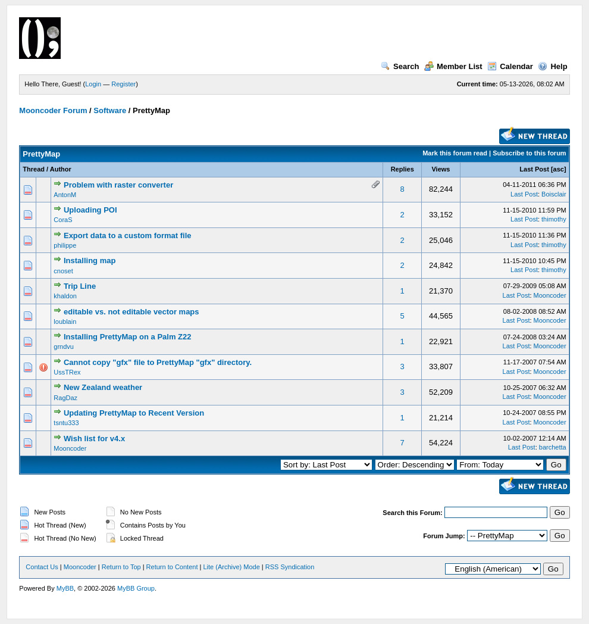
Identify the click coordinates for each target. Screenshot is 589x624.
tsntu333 (66, 422)
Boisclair (553, 194)
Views (440, 169)
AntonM (65, 194)
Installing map (89, 260)
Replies (402, 169)
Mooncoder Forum (53, 110)
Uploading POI (90, 209)
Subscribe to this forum (529, 153)
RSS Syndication (290, 566)
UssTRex (67, 372)
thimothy (553, 219)
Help (552, 66)
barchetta (552, 447)
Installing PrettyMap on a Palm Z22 (128, 336)
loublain (65, 321)
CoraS (63, 219)
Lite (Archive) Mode (231, 566)
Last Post (534, 169)
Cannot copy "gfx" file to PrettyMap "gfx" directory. (158, 362)
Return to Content (172, 566)
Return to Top (121, 566)
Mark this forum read (454, 153)
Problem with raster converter (118, 184)
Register (123, 84)
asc (558, 169)
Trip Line (80, 286)
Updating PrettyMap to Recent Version (134, 412)
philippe (65, 245)
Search (400, 66)
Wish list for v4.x (94, 438)
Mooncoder (550, 295)
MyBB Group (136, 588)
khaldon (65, 295)
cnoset (63, 270)
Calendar (510, 66)
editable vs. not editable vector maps (131, 311)
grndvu (64, 346)
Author (60, 169)
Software (109, 110)
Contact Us (42, 566)
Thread (34, 169)
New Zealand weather (103, 387)
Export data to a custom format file (128, 235)
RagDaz (65, 397)
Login (93, 84)
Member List (453, 66)
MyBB (65, 588)
